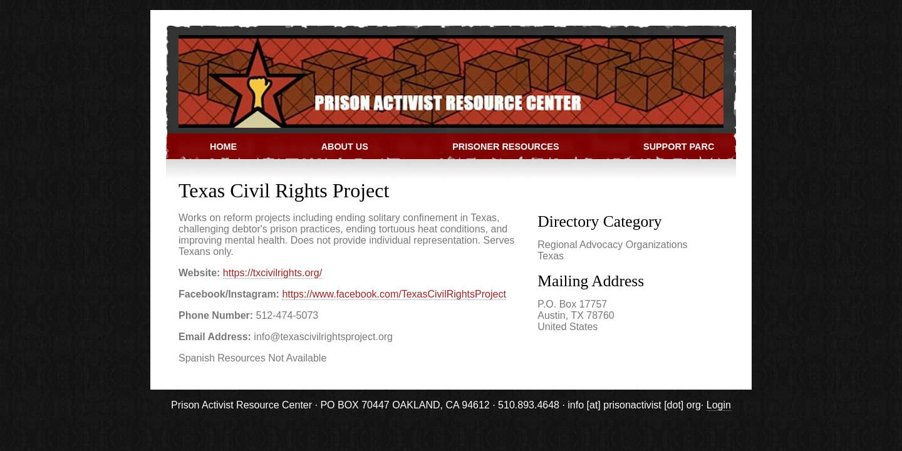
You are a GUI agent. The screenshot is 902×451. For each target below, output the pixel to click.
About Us (344, 147)
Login (719, 405)
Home (223, 147)
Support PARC (678, 147)
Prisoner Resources (505, 147)
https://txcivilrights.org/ (272, 272)
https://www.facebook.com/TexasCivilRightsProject (393, 294)
